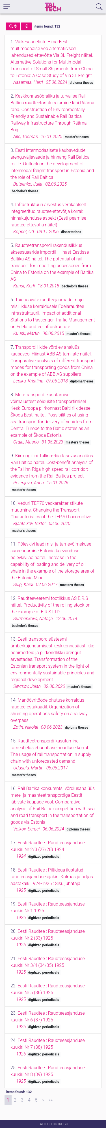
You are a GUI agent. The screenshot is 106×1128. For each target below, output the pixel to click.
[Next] (43, 1100)
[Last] (50, 1100)
